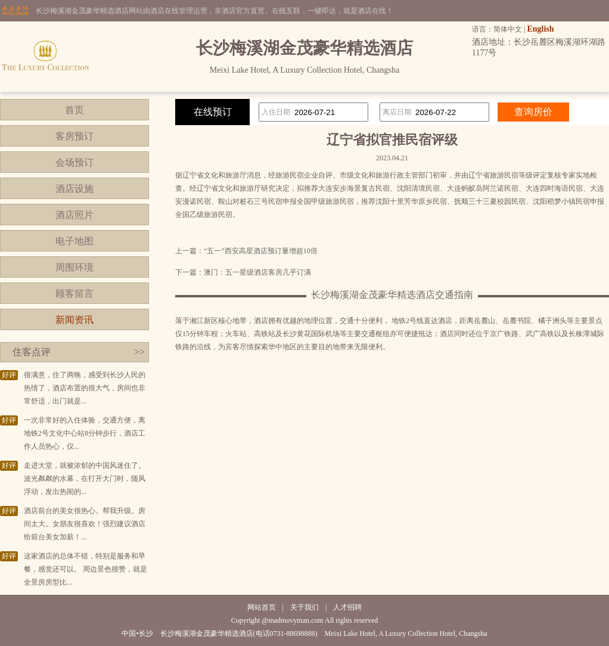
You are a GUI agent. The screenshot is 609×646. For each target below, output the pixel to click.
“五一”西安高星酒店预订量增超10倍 (261, 251)
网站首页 (261, 607)
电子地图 (74, 241)
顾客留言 (74, 293)
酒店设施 (74, 189)
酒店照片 (74, 215)
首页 (74, 110)
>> (139, 352)
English (540, 28)
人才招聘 (347, 607)
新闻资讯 (74, 320)
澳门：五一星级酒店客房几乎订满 (257, 272)
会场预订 (74, 162)
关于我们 (304, 607)
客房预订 (74, 136)
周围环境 (74, 267)
